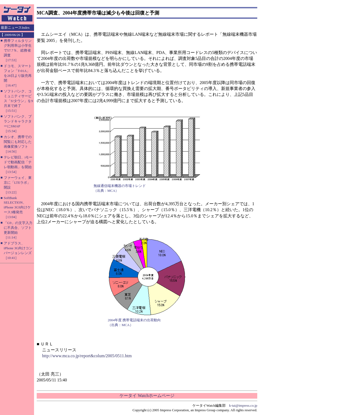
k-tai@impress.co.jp (243, 405)
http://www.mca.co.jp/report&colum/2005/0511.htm (87, 355)
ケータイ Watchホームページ (147, 395)
